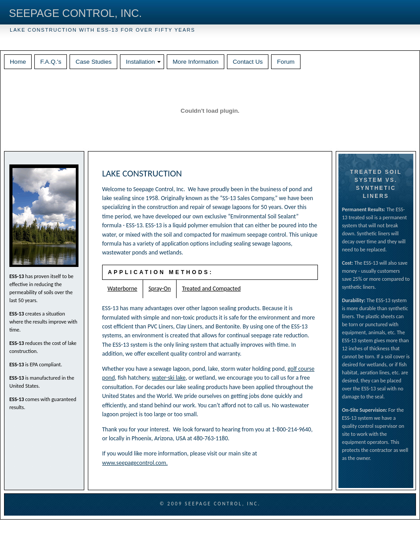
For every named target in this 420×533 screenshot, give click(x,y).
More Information (195, 61)
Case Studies (93, 61)
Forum (285, 61)
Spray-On (159, 288)
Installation (140, 61)
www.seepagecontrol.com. (135, 463)
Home (18, 61)
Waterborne (122, 288)
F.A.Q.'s (50, 61)
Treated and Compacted (211, 288)
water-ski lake (168, 377)
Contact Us (248, 61)
